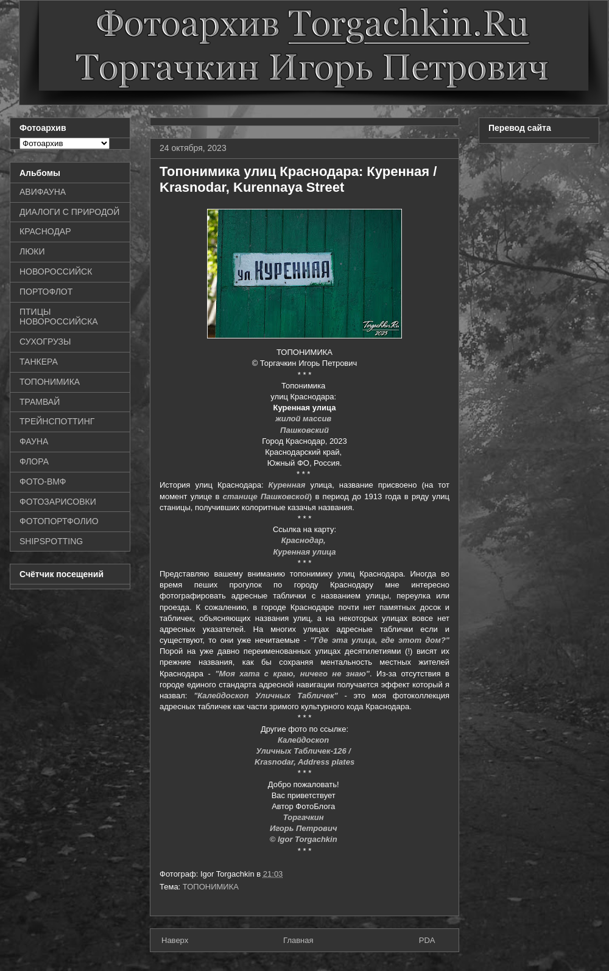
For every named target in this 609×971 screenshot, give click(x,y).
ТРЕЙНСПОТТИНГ (56, 421)
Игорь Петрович (304, 828)
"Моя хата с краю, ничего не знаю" (292, 673)
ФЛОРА (34, 461)
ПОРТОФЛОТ (45, 291)
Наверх (174, 940)
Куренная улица (304, 551)
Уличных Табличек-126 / (304, 750)
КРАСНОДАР (45, 231)
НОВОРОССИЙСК (55, 271)
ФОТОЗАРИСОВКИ (57, 502)
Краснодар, (304, 540)
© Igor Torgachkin (303, 839)
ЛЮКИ (32, 251)
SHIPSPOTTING (51, 541)
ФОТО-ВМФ (42, 481)
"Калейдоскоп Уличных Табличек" (266, 695)
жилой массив (304, 418)
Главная (298, 940)
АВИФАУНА (42, 192)
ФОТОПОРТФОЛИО (59, 521)
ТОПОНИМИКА (211, 886)
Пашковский (304, 430)
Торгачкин (304, 817)
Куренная (287, 484)
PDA (427, 940)
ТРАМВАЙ (39, 402)
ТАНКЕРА (38, 361)
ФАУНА (33, 441)
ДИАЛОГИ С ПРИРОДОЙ (69, 212)
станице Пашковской (266, 496)
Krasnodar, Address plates (304, 761)
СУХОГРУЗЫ (45, 341)
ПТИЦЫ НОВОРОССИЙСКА (58, 317)
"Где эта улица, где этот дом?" (379, 640)
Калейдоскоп (304, 740)
